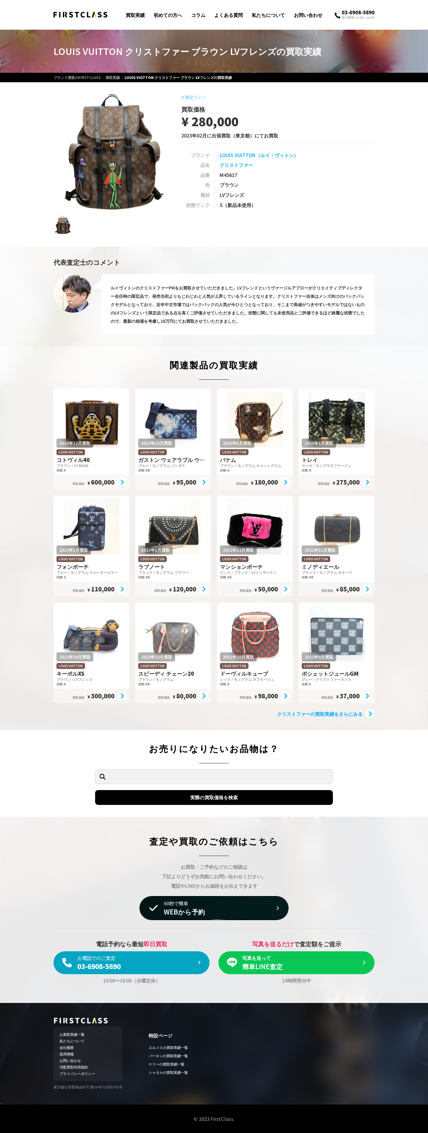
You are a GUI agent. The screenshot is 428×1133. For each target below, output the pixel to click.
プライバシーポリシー (77, 1073)
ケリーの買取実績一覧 (166, 1063)
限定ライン (193, 97)
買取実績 (135, 14)
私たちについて (268, 14)
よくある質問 (228, 14)
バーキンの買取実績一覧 (168, 1055)
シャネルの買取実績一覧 (168, 1072)
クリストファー (236, 164)
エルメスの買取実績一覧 (168, 1047)
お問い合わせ (308, 14)
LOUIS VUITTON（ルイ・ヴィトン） (259, 155)
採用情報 (66, 1053)
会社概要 (66, 1047)
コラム (198, 14)
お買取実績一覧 (71, 1034)
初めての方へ (168, 14)
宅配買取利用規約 (73, 1066)
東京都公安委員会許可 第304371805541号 (88, 1086)
